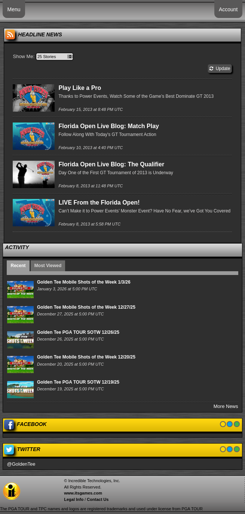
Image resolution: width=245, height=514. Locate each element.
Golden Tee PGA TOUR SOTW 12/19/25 (78, 382)
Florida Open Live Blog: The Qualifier (111, 164)
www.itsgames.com (83, 493)
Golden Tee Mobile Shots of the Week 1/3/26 (84, 282)
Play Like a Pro (79, 88)
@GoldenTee (21, 464)
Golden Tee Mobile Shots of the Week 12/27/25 (86, 307)
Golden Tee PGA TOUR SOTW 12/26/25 (78, 332)
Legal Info (73, 499)
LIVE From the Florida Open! (99, 202)
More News (226, 406)
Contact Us (97, 499)
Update (219, 68)
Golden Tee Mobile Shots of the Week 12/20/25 (86, 357)
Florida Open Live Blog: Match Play (108, 126)
